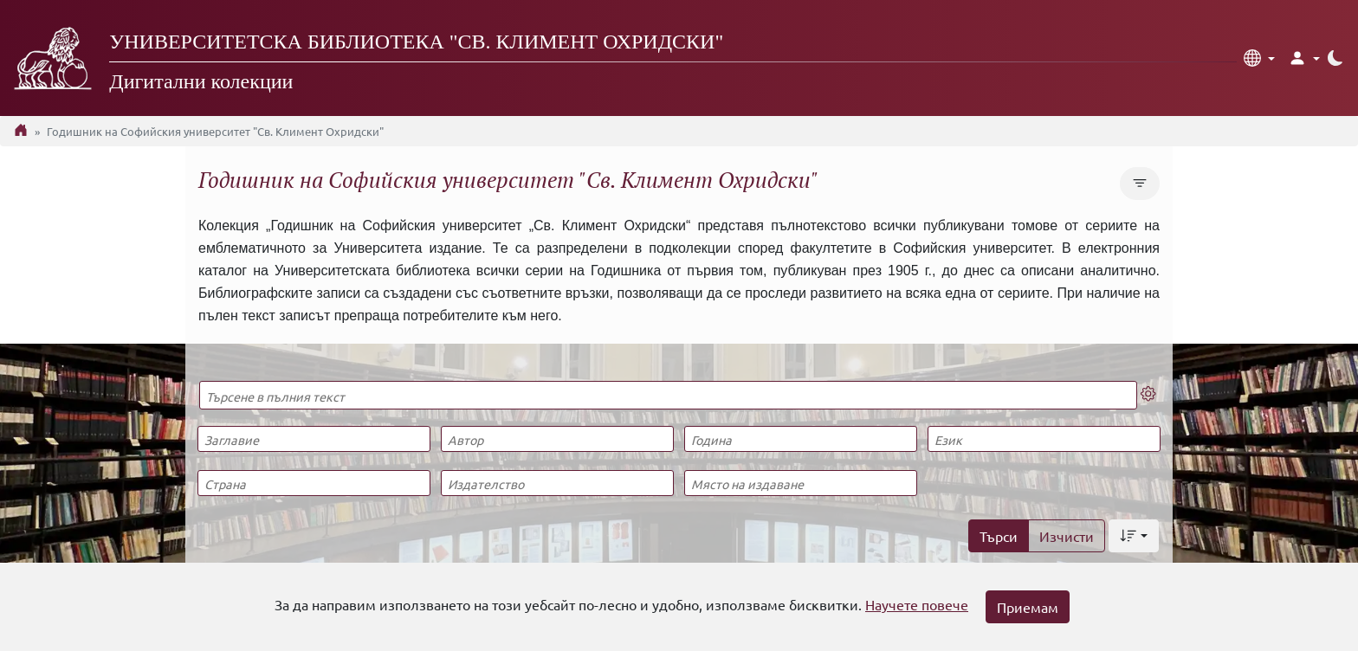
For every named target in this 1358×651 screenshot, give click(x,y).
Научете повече (916, 604)
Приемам (1027, 607)
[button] (1259, 58)
